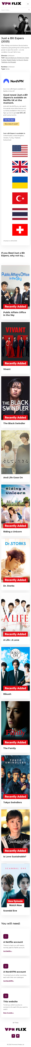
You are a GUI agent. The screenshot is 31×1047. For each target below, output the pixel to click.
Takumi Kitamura (10, 58)
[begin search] (29, 10)
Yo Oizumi (19, 60)
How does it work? (11, 124)
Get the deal (9, 120)
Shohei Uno (21, 58)
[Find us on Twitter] (18, 1036)
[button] (28, 4)
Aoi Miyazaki (12, 62)
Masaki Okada (11, 60)
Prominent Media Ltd (17, 1044)
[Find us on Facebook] (13, 1036)
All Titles (15, 1023)
